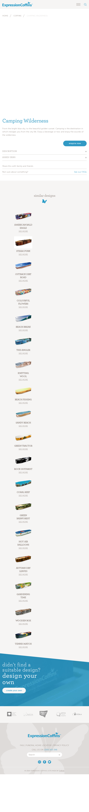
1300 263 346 (50, 749)
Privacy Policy (61, 745)
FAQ (22, 745)
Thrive (61, 771)
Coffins (17, 16)
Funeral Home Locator (38, 745)
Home (5, 16)
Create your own (14, 690)
